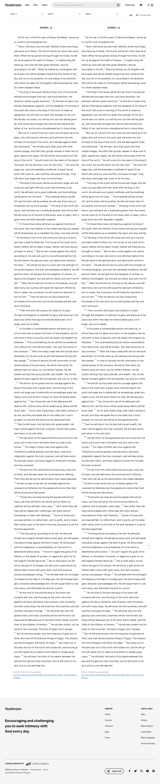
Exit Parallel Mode (143, 15)
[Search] (83, 5)
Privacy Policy (35, 770)
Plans (35, 5)
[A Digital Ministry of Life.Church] (80, 762)
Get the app (129, 5)
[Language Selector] (141, 5)
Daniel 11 (27, 14)
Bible (27, 5)
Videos (44, 5)
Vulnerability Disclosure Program (17, 773)
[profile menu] (150, 5)
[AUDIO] (124, 15)
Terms (45, 770)
